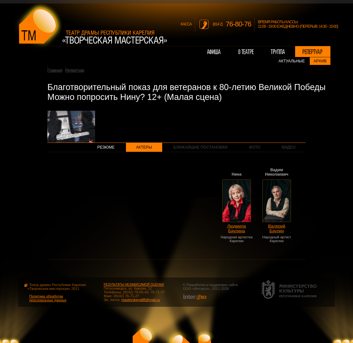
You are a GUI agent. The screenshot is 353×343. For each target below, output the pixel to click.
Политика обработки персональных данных (47, 298)
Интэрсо (201, 288)
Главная (54, 70)
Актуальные (292, 61)
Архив (320, 61)
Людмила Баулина (236, 228)
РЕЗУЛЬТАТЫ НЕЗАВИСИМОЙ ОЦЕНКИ (134, 284)
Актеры (144, 147)
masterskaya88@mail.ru (140, 300)
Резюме (106, 147)
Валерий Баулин (276, 228)
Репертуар (74, 70)
